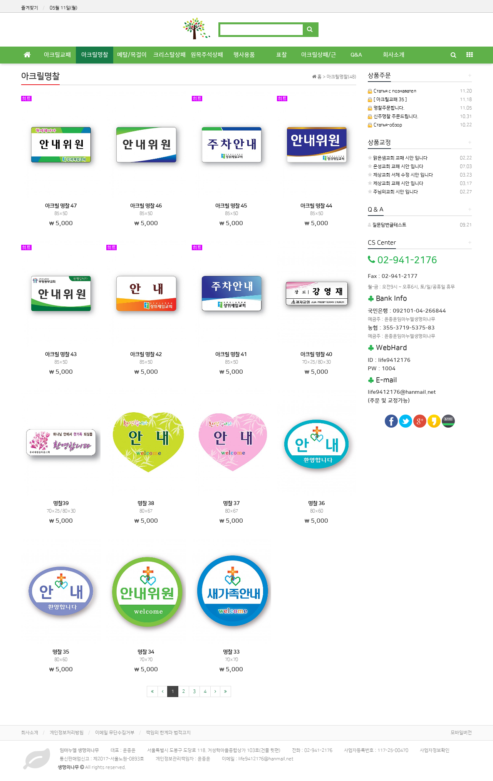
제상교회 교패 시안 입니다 (395, 183)
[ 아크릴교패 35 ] (387, 99)
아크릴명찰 (94, 55)
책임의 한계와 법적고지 (168, 732)
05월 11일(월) (63, 7)
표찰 (281, 55)
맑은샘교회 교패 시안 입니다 (398, 158)
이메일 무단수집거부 (114, 732)
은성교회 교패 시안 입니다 (395, 166)
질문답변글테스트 (387, 224)
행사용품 (244, 55)
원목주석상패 (207, 55)
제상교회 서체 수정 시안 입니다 (400, 174)
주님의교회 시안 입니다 (393, 191)
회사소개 (393, 55)
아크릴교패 (57, 55)
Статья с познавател (392, 91)
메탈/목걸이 (132, 55)
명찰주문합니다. (386, 107)
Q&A (356, 55)
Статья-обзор (385, 124)
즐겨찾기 (29, 7)
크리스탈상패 (169, 55)
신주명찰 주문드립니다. (393, 116)
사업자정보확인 (434, 750)
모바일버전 (461, 732)
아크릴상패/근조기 (318, 58)
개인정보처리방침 (67, 732)
